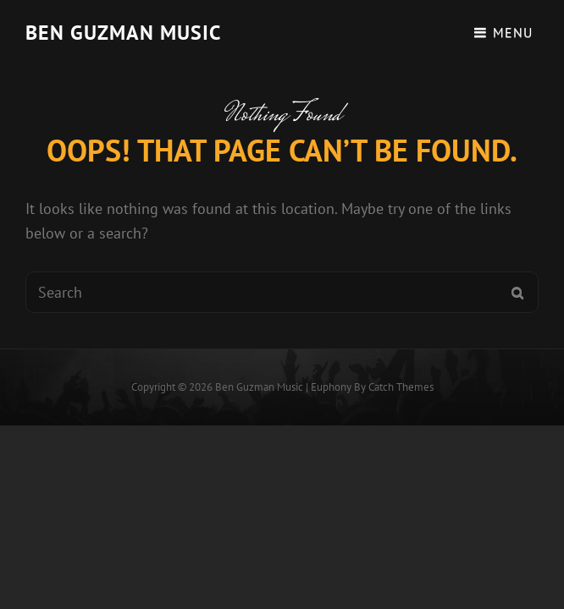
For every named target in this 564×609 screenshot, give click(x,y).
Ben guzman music (123, 32)
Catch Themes (401, 387)
